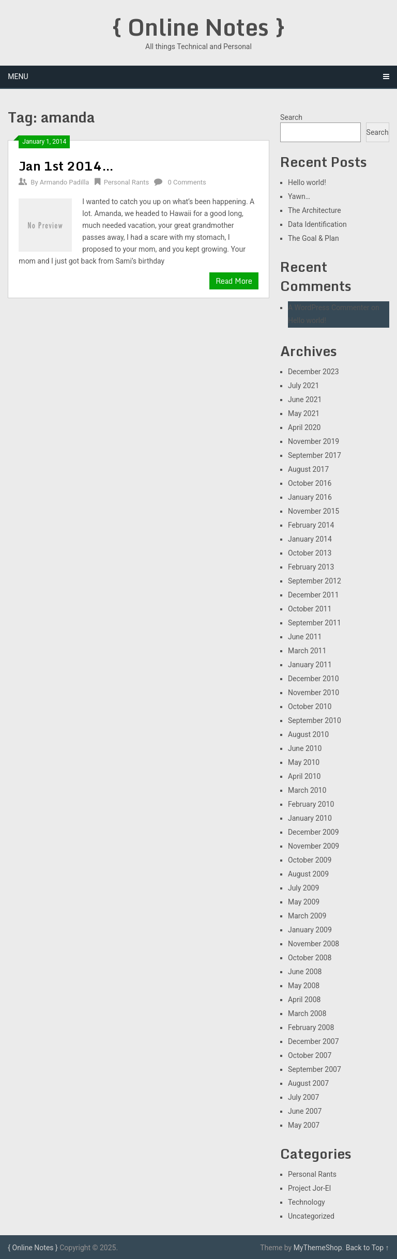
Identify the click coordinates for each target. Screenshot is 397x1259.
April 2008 (304, 999)
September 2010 (314, 720)
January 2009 (310, 930)
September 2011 (314, 623)
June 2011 (305, 637)
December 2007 (313, 1041)
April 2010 (304, 776)
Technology (306, 1202)
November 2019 (313, 441)
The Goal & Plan (313, 238)
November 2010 (313, 692)
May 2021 (303, 413)
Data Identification (317, 224)
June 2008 (305, 972)
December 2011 (313, 595)
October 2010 (309, 706)
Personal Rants (126, 182)
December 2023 (313, 371)
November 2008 (313, 944)
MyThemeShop (318, 1247)
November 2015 (313, 511)
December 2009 (313, 832)
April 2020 (304, 427)
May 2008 (303, 985)
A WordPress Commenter (329, 307)
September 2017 (314, 455)
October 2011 (309, 609)
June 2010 (305, 748)
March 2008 (307, 1013)
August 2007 (308, 1083)
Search (291, 117)
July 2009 (303, 888)
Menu (18, 76)
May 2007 (303, 1125)
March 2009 (307, 916)
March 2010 (307, 790)
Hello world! (307, 182)
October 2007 (309, 1055)
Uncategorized (311, 1216)
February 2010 (311, 804)
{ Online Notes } (198, 26)
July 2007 (303, 1097)
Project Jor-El (309, 1188)
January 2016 (310, 497)
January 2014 (310, 539)
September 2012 (314, 581)
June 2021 (305, 399)
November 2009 (313, 846)
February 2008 (311, 1027)
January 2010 (310, 818)
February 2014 (311, 525)
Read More (234, 281)
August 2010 (308, 734)
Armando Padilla (64, 182)
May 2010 (303, 762)
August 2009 (308, 874)
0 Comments (187, 182)
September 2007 (314, 1069)
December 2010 (313, 678)
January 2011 (310, 665)
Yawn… (299, 196)
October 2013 (309, 553)
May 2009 (303, 902)
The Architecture (314, 210)
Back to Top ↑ (367, 1247)
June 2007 (305, 1111)
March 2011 (307, 651)
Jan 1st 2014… (66, 166)
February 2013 (311, 567)
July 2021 (303, 385)
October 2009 (309, 860)
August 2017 (308, 469)
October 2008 (309, 958)
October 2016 (309, 483)
